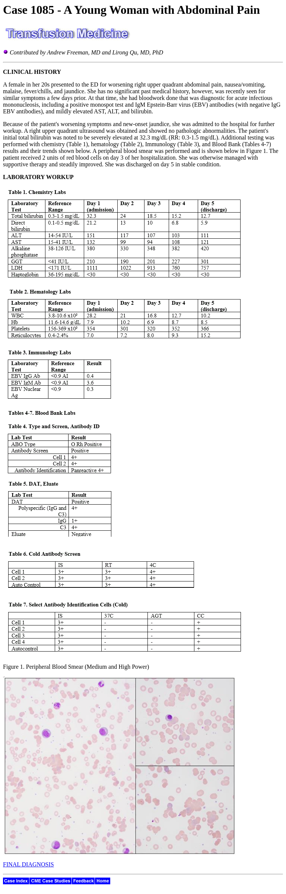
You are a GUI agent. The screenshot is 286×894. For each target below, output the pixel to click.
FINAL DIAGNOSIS (28, 864)
